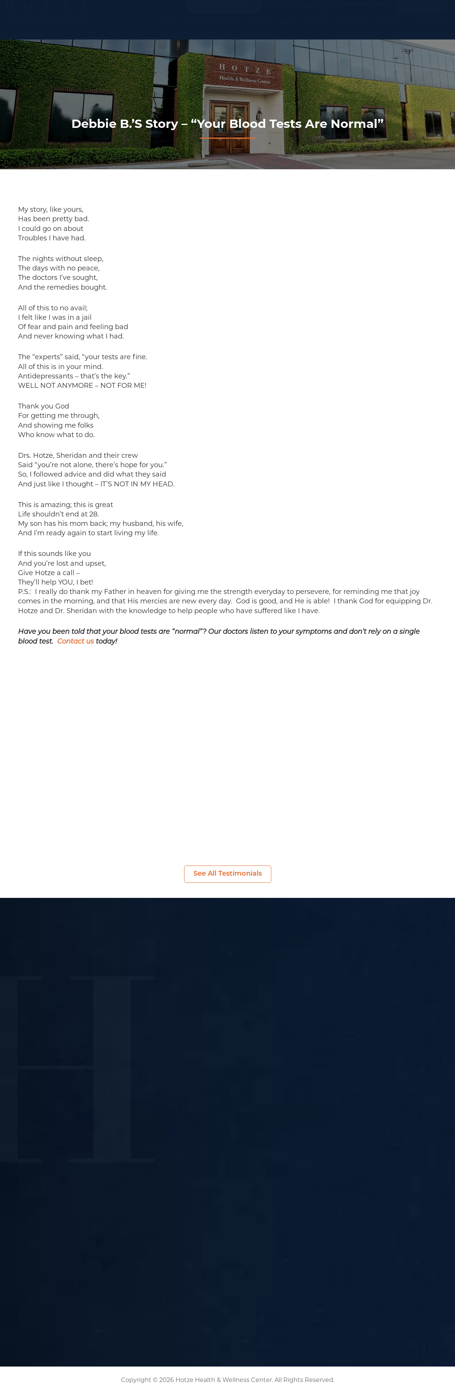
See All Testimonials (227, 874)
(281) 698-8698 (423, 12)
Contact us (75, 641)
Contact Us (432, 29)
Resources (353, 29)
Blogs (289, 29)
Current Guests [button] (292, 12)
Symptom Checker (211, 29)
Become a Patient (361, 12)
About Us (393, 29)
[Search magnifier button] (253, 13)
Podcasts (316, 29)
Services (259, 29)
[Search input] (220, 13)
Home (170, 29)
